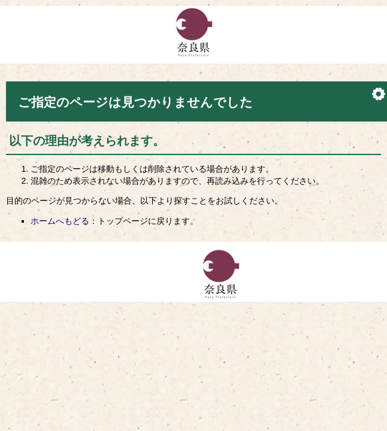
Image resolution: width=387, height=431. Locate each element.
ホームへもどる (60, 221)
